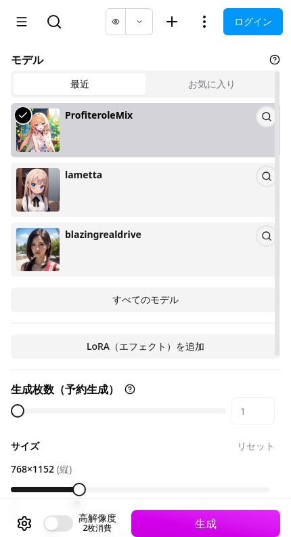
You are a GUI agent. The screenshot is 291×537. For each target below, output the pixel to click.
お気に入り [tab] (212, 83)
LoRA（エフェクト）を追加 (145, 346)
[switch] (58, 523)
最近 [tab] (79, 83)
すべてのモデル (145, 299)
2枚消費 (97, 528)
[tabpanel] (145, 207)
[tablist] (145, 84)
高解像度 (97, 518)
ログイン (253, 21)
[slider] (17, 411)
